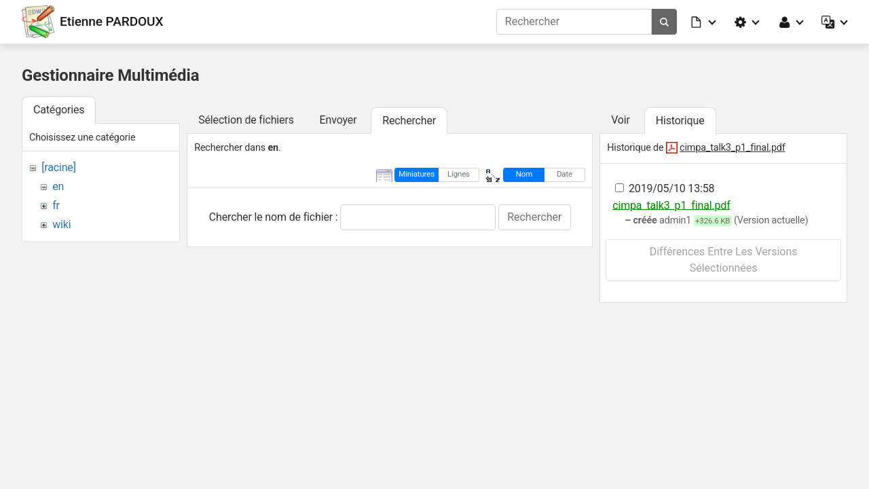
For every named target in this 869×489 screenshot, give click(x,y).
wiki (61, 224)
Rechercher (534, 217)
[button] (704, 22)
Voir (620, 119)
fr (56, 205)
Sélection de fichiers (246, 119)
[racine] (58, 167)
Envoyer (338, 119)
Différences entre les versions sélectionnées (724, 259)
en (58, 186)
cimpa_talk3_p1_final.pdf (732, 147)
